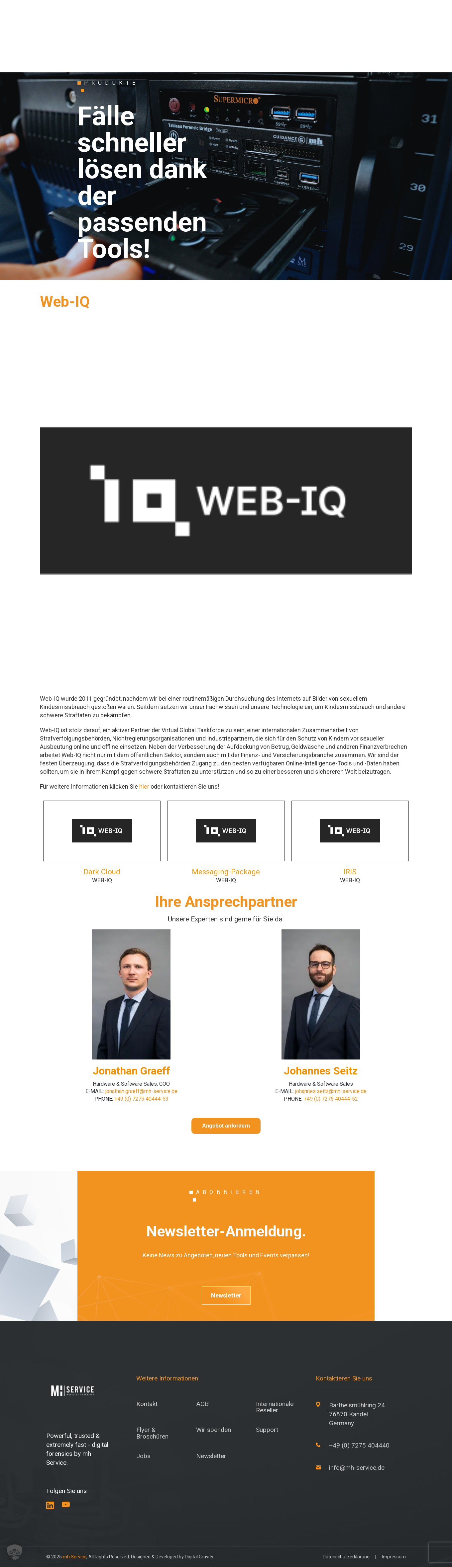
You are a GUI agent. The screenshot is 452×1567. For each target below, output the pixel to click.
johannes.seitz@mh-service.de (331, 1091)
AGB (202, 1404)
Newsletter (226, 1295)
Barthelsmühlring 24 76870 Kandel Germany (357, 1414)
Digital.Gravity (199, 1556)
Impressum (394, 1556)
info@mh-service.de (357, 1467)
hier (144, 786)
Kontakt (147, 1404)
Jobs (143, 1456)
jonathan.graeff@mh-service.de (141, 1091)
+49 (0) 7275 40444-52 (331, 1099)
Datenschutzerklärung (346, 1556)
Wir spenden (213, 1430)
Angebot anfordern (226, 1126)
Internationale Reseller (274, 1407)
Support (267, 1430)
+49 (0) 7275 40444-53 (141, 1099)
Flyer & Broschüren (152, 1433)
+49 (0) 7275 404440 (359, 1445)
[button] (14, 1552)
